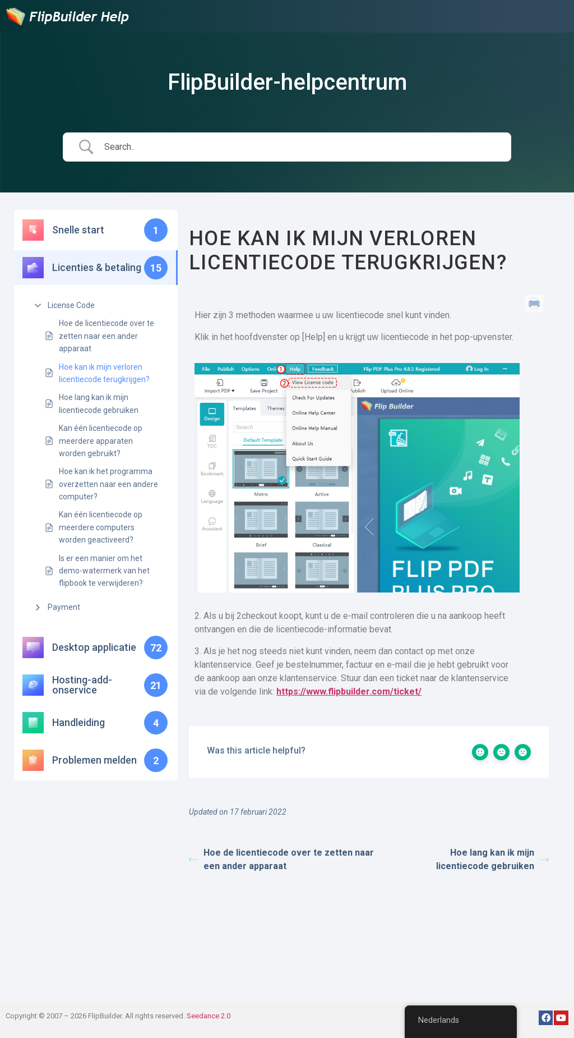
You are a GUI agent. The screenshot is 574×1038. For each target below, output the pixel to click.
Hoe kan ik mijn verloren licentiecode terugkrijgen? (104, 373)
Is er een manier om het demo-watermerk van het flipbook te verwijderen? (104, 571)
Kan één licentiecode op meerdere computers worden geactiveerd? (100, 527)
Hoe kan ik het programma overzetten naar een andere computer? (108, 484)
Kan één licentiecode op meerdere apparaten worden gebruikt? (100, 441)
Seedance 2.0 (208, 1016)
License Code (71, 305)
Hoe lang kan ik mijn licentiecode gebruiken (98, 403)
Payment (64, 607)
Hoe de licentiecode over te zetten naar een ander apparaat (106, 336)
